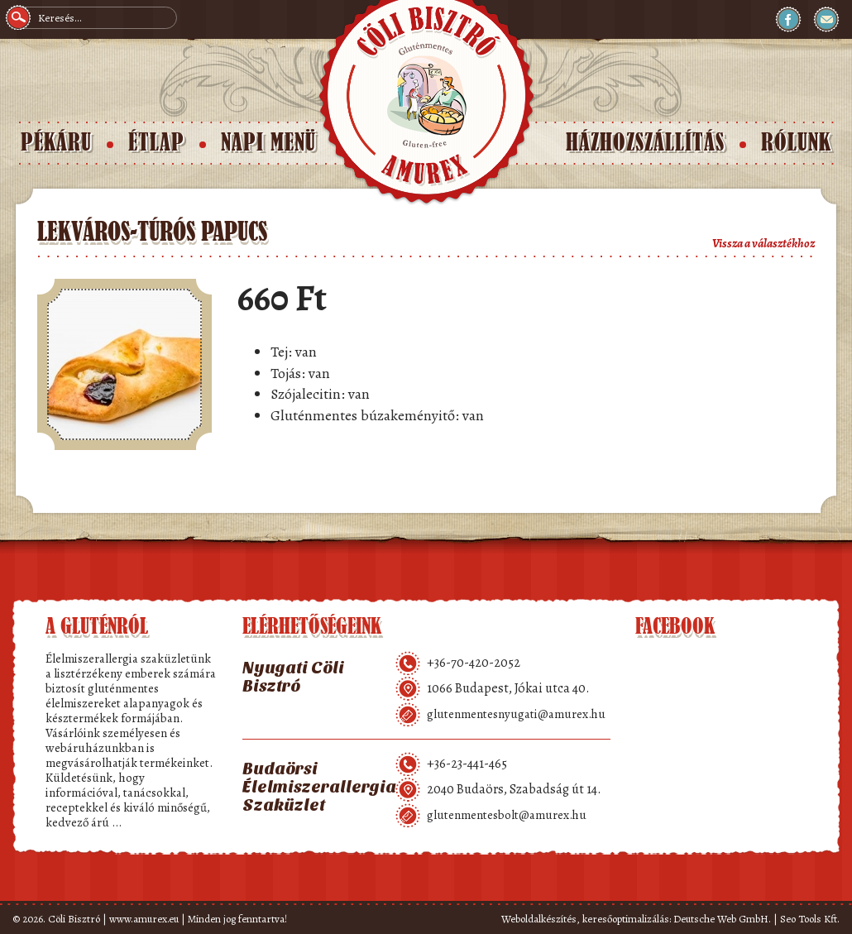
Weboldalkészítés (539, 919)
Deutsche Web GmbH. (722, 919)
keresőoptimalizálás (625, 919)
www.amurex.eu (144, 919)
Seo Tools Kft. (810, 919)
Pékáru (56, 142)
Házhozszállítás (645, 142)
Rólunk (796, 142)
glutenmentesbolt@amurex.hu (506, 815)
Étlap (156, 142)
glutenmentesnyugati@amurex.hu (516, 714)
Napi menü (268, 142)
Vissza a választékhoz (763, 243)
